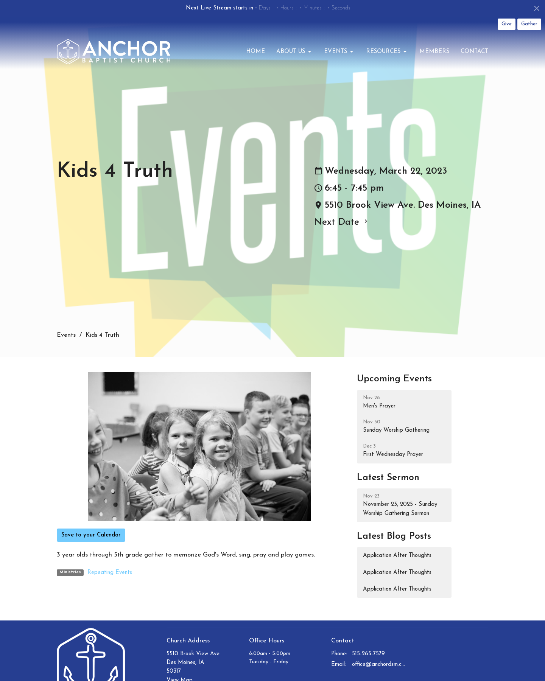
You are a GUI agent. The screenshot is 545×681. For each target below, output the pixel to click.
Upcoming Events (394, 379)
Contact (474, 51)
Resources (387, 52)
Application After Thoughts (397, 555)
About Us (294, 52)
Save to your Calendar (91, 535)
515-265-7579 (368, 654)
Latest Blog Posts (394, 536)
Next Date (341, 222)
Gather (529, 24)
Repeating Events (109, 572)
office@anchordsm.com (379, 664)
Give (506, 24)
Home (255, 51)
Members (434, 51)
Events (339, 52)
